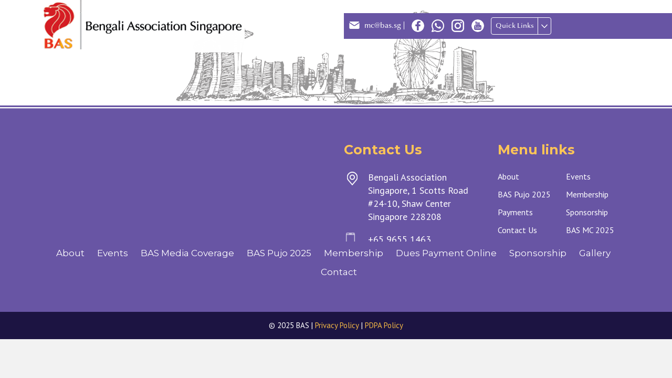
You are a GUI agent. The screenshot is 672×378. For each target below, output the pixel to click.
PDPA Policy (384, 325)
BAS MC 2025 (590, 230)
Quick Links (515, 26)
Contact (339, 272)
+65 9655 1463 (399, 239)
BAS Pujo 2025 (279, 253)
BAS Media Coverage (187, 253)
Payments (515, 212)
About (70, 253)
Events (112, 253)
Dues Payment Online (446, 253)
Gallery (595, 253)
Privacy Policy (337, 325)
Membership (353, 253)
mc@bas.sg (382, 25)
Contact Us (517, 230)
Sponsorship (537, 253)
